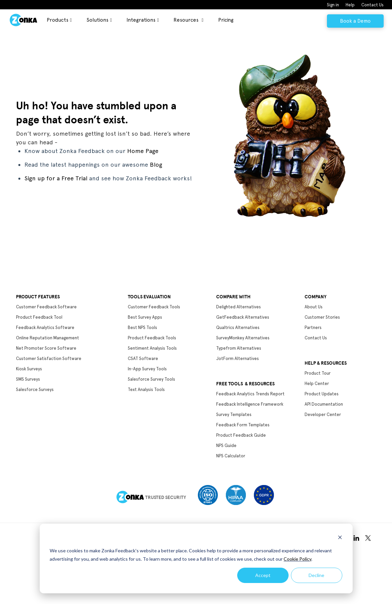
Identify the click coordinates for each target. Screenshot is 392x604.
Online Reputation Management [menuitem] (47, 337)
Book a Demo (355, 21)
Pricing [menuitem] (226, 20)
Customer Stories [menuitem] (322, 317)
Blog (156, 164)
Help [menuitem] (350, 4)
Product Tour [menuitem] (318, 373)
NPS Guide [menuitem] (226, 445)
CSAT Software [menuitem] (143, 358)
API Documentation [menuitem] (324, 404)
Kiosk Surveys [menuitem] (29, 368)
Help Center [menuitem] (317, 383)
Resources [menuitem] (186, 20)
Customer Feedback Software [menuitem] (46, 306)
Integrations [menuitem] (140, 20)
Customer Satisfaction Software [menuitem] (48, 358)
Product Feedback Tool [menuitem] (39, 317)
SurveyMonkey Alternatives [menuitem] (243, 337)
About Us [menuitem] (314, 306)
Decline (316, 575)
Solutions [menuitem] (97, 20)
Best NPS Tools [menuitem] (142, 327)
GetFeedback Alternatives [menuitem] (242, 317)
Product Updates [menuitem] (322, 393)
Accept (263, 575)
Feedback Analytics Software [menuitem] (45, 327)
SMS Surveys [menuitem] (28, 379)
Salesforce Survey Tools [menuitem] (151, 379)
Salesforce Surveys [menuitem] (35, 389)
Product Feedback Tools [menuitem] (152, 337)
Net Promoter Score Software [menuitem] (46, 348)
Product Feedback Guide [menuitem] (241, 435)
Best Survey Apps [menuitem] (145, 317)
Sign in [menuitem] (333, 4)
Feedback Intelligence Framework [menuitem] (249, 404)
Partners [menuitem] (313, 327)
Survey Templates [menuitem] (234, 414)
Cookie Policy (297, 559)
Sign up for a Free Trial (55, 178)
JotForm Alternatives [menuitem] (237, 358)
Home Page (142, 150)
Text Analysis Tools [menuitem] (146, 389)
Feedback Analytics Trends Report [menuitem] (250, 393)
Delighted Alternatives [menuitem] (238, 306)
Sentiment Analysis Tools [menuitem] (152, 348)
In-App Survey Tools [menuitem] (147, 368)
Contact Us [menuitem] (372, 4)
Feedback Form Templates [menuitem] (243, 424)
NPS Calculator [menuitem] (230, 455)
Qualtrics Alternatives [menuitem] (238, 327)
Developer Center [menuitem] (323, 414)
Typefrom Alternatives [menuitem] (238, 348)
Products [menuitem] (57, 20)
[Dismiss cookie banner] (340, 538)
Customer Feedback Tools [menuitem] (154, 306)
